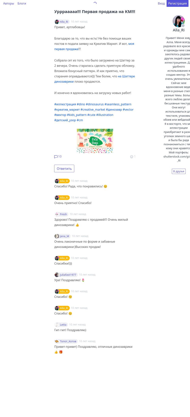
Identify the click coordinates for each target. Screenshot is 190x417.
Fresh (63, 214)
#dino (81, 104)
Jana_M (64, 236)
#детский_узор (65, 120)
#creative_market (92, 109)
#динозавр (114, 109)
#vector (128, 109)
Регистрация (177, 3)
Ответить (64, 168)
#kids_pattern (77, 115)
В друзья (178, 171)
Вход (161, 3)
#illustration (104, 115)
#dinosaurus (95, 104)
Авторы (8, 3)
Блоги (22, 3)
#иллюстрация (65, 104)
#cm (80, 120)
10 (57, 156)
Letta (63, 324)
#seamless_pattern (117, 104)
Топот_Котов (68, 341)
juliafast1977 (68, 274)
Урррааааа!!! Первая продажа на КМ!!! (94, 11)
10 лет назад (79, 180)
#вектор (60, 115)
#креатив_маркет (67, 109)
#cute (91, 115)
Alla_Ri (64, 21)
